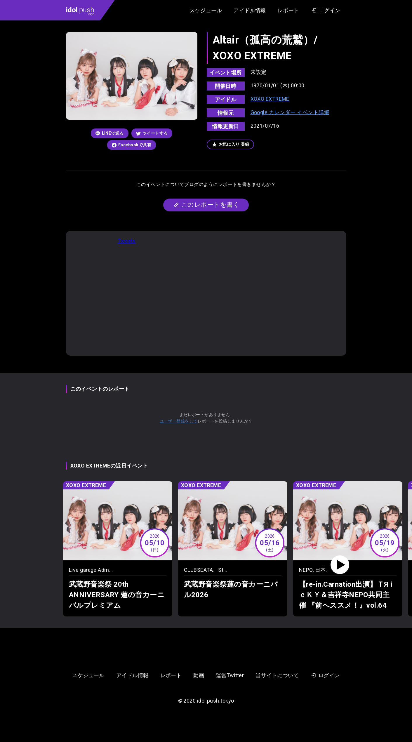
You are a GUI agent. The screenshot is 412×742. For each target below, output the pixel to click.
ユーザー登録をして (179, 421)
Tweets (126, 241)
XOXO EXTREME (270, 99)
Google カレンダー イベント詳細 (290, 112)
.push (80, 11)
